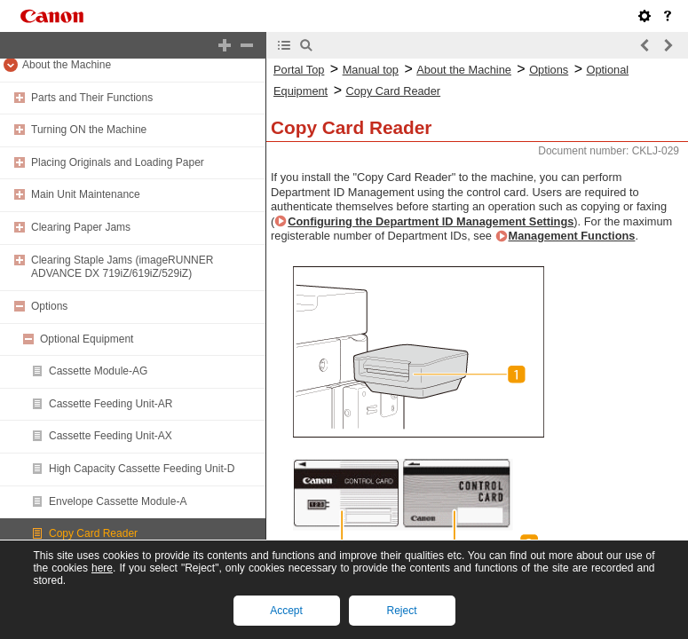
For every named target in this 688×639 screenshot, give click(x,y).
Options (49, 306)
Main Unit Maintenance (85, 194)
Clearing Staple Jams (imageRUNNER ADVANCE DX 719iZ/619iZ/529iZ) (122, 267)
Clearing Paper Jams (80, 227)
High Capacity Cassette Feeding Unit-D (141, 468)
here (102, 568)
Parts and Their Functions (92, 97)
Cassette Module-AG (98, 371)
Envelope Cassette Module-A (117, 501)
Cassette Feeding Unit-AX (110, 436)
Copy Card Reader (93, 533)
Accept (286, 610)
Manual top (371, 69)
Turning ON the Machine (88, 129)
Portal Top (298, 69)
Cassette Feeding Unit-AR (110, 404)
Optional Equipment (86, 339)
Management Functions (572, 235)
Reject (401, 610)
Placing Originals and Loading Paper (117, 162)
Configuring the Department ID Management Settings (430, 221)
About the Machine (66, 65)
